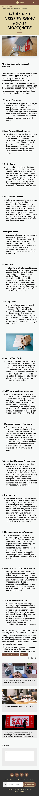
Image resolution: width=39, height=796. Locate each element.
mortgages (6, 654)
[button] (2, 2)
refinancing (24, 654)
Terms (16, 791)
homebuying (14, 654)
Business (9, 6)
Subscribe (29, 784)
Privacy (22, 791)
